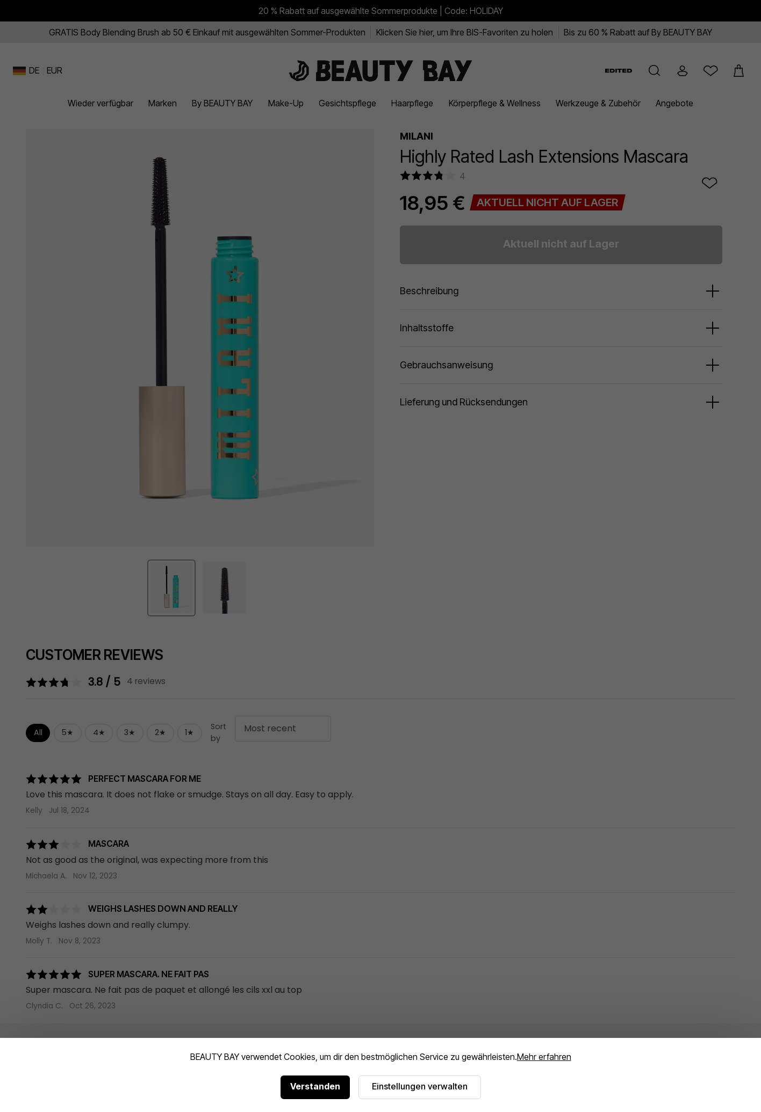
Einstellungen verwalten (420, 1086)
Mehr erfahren (544, 1056)
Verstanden (315, 1086)
